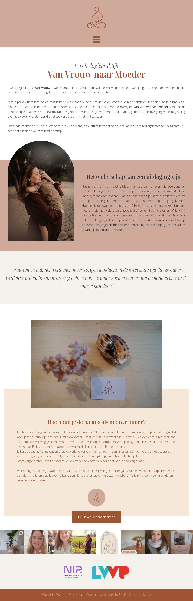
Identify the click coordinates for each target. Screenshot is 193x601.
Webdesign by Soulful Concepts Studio (125, 595)
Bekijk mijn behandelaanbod (96, 517)
